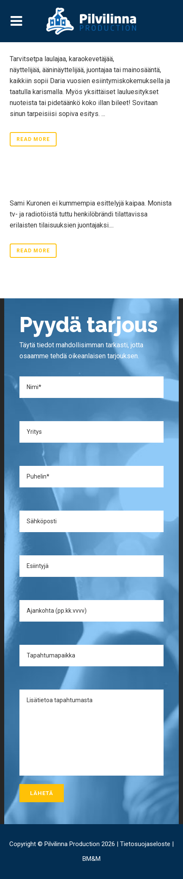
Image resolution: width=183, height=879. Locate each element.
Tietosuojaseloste (145, 844)
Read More (33, 139)
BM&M (91, 859)
